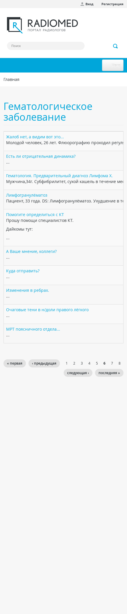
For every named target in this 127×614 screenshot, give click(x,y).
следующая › (78, 372)
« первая (14, 363)
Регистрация (112, 4)
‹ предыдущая (44, 363)
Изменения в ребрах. (27, 290)
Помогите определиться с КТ (35, 214)
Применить (115, 46)
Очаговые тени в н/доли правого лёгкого (47, 309)
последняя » (109, 372)
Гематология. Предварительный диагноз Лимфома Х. (59, 175)
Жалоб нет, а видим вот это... (35, 137)
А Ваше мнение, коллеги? (31, 251)
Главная (11, 79)
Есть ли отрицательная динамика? (41, 156)
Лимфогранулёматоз (26, 195)
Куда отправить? (23, 271)
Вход (89, 4)
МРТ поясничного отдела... (33, 329)
